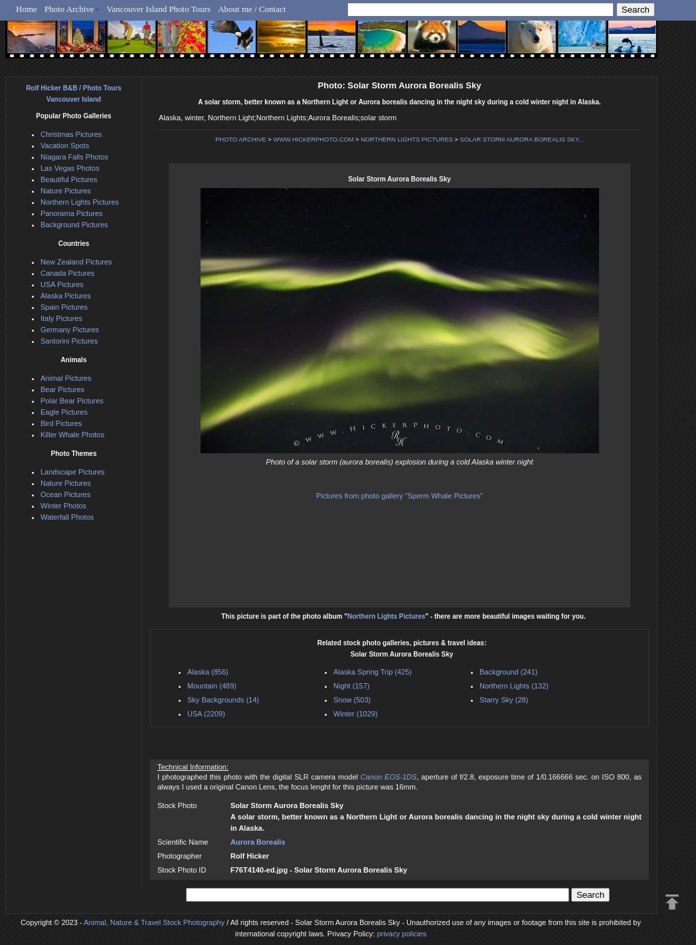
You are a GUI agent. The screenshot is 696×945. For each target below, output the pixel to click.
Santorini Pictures (69, 341)
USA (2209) (206, 714)
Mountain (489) (211, 686)
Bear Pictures (62, 389)
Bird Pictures (61, 423)
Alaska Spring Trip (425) (372, 672)
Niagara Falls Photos (74, 157)
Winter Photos (63, 506)
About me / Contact (252, 9)
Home (26, 9)
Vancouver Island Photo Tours (159, 9)
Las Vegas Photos (70, 168)
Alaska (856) (207, 672)
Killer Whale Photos (72, 435)
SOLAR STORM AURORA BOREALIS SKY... (522, 139)
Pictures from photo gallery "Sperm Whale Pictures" (399, 496)
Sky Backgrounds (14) (223, 700)
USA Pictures (62, 284)
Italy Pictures (61, 318)
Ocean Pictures (65, 494)
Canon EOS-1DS (389, 777)
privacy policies (401, 934)
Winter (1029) (355, 714)
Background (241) (508, 672)
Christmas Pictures (71, 134)
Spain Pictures (64, 307)
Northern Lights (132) (514, 686)
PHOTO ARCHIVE (240, 139)
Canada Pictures (67, 273)
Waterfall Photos (67, 517)
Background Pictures (74, 225)
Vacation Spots (65, 146)
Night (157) (351, 686)
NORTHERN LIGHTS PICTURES (407, 139)
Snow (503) (352, 700)
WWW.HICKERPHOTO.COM (313, 139)
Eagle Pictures (64, 412)
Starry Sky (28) (503, 700)
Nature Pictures (66, 191)
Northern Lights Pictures (386, 616)
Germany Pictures (70, 330)
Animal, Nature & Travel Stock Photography (154, 922)
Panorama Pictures (72, 213)
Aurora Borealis (258, 842)
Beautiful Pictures (69, 179)
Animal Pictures (66, 378)
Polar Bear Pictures (72, 401)
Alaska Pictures (66, 296)
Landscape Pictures (73, 472)
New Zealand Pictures (76, 262)
